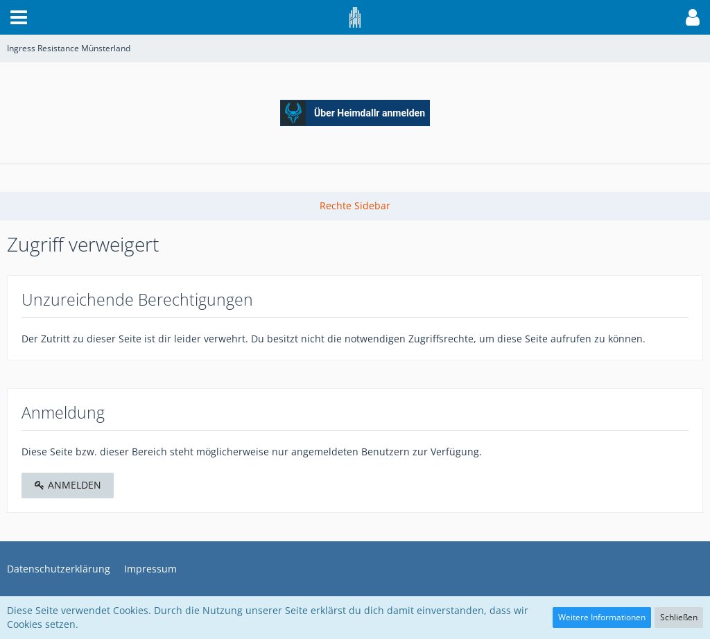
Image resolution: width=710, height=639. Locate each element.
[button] (19, 17)
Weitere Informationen (602, 617)
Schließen (679, 617)
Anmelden (67, 484)
